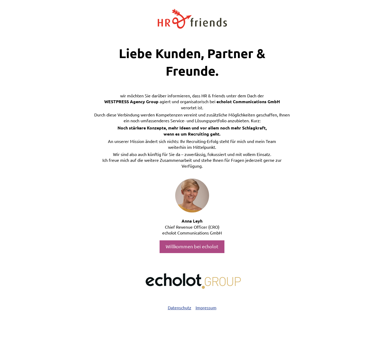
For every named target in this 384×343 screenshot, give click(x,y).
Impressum (206, 307)
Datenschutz (179, 307)
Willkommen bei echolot (192, 246)
